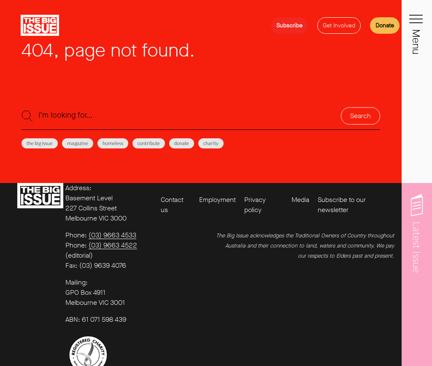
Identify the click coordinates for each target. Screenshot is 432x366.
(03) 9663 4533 (112, 235)
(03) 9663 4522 (113, 245)
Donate (384, 26)
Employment (217, 199)
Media (300, 199)
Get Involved (339, 26)
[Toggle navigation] (417, 23)
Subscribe (289, 26)
